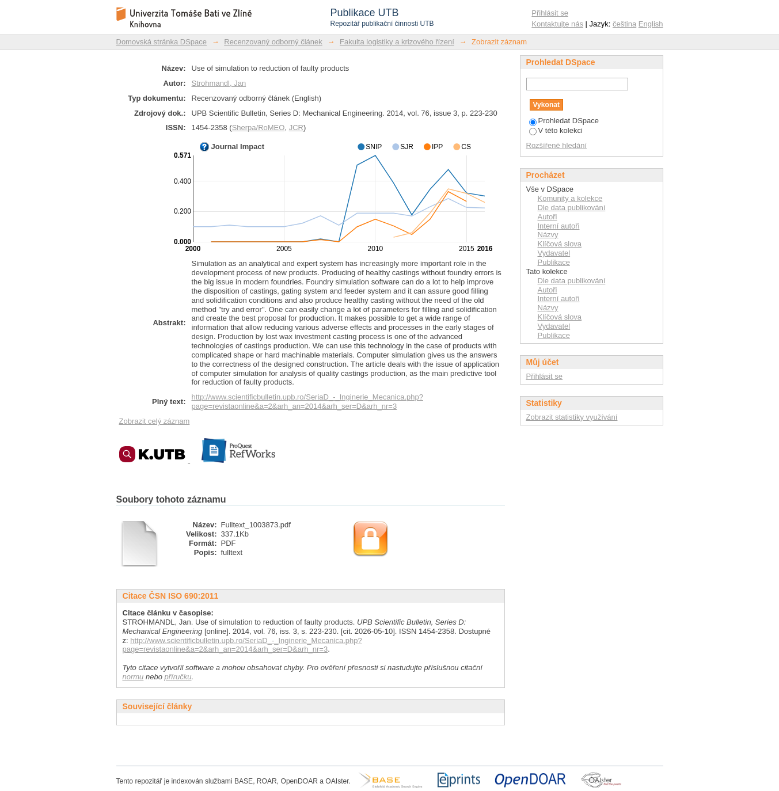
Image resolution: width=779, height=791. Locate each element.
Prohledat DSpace (564, 120)
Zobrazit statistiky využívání (572, 417)
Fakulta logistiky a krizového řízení (397, 41)
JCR (296, 127)
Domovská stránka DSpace (161, 41)
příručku (178, 676)
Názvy (548, 234)
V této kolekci (556, 130)
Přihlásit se (549, 13)
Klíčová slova (560, 243)
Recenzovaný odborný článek (273, 41)
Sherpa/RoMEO (258, 127)
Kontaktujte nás (557, 24)
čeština (624, 24)
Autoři (547, 216)
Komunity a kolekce (570, 198)
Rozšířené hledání (556, 145)
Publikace (554, 262)
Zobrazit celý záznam (154, 421)
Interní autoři (559, 226)
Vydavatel (554, 253)
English (651, 24)
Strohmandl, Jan (219, 83)
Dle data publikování (572, 207)
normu (133, 676)
